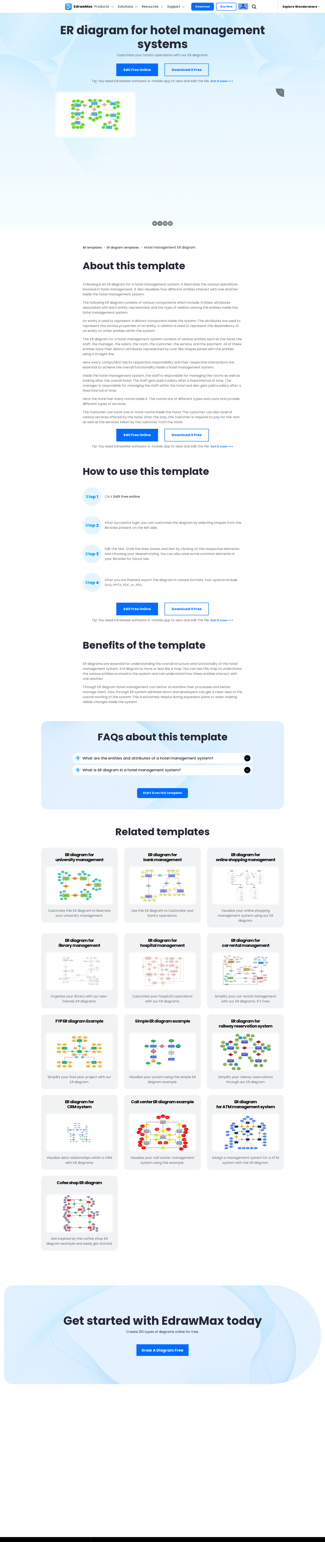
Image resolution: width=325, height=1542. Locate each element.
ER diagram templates (128, 247)
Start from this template (162, 793)
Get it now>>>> (221, 81)
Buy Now (237, 6)
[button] (154, 223)
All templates (94, 247)
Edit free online (137, 69)
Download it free (186, 69)
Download (211, 6)
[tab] (162, 758)
